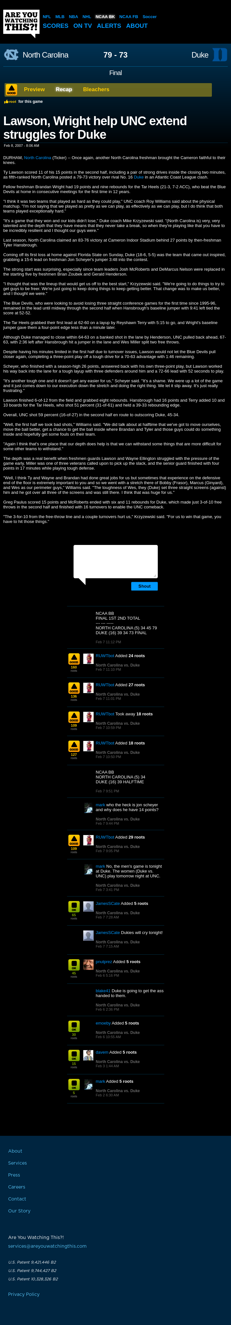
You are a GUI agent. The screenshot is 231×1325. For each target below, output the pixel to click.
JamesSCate (108, 903)
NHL (87, 16)
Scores (56, 25)
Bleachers (96, 89)
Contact (17, 1199)
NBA (73, 16)
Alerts (110, 25)
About (138, 25)
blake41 (103, 990)
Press (14, 1175)
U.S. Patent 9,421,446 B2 (32, 1262)
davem (102, 1052)
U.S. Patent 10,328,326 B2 (33, 1279)
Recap (64, 89)
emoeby (103, 1023)
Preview (34, 89)
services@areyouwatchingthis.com (47, 1246)
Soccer (149, 16)
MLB (59, 16)
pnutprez (104, 961)
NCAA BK (105, 16)
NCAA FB (128, 16)
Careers (16, 1187)
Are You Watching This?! (21, 24)
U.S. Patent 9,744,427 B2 (32, 1271)
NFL (47, 16)
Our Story (19, 1211)
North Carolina (45, 55)
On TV (83, 25)
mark (100, 804)
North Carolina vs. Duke (118, 665)
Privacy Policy (24, 1294)
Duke (199, 55)
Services (17, 1163)
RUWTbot (105, 655)
